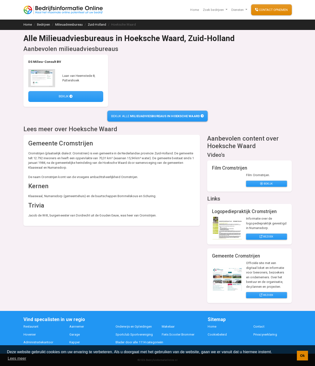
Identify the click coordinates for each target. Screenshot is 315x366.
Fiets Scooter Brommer (178, 334)
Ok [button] (302, 356)
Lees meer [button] (17, 358)
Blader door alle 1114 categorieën (139, 342)
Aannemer (76, 326)
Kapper (74, 342)
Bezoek (266, 236)
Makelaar (168, 326)
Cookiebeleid (217, 334)
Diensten (238, 10)
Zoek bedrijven (214, 10)
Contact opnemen (271, 10)
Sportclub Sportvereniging (134, 334)
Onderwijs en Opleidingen (134, 326)
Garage (74, 334)
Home (194, 10)
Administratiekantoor (38, 342)
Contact (258, 326)
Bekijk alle (157, 116)
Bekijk (66, 96)
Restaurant (31, 326)
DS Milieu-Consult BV (44, 62)
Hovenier (29, 334)
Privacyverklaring (265, 334)
